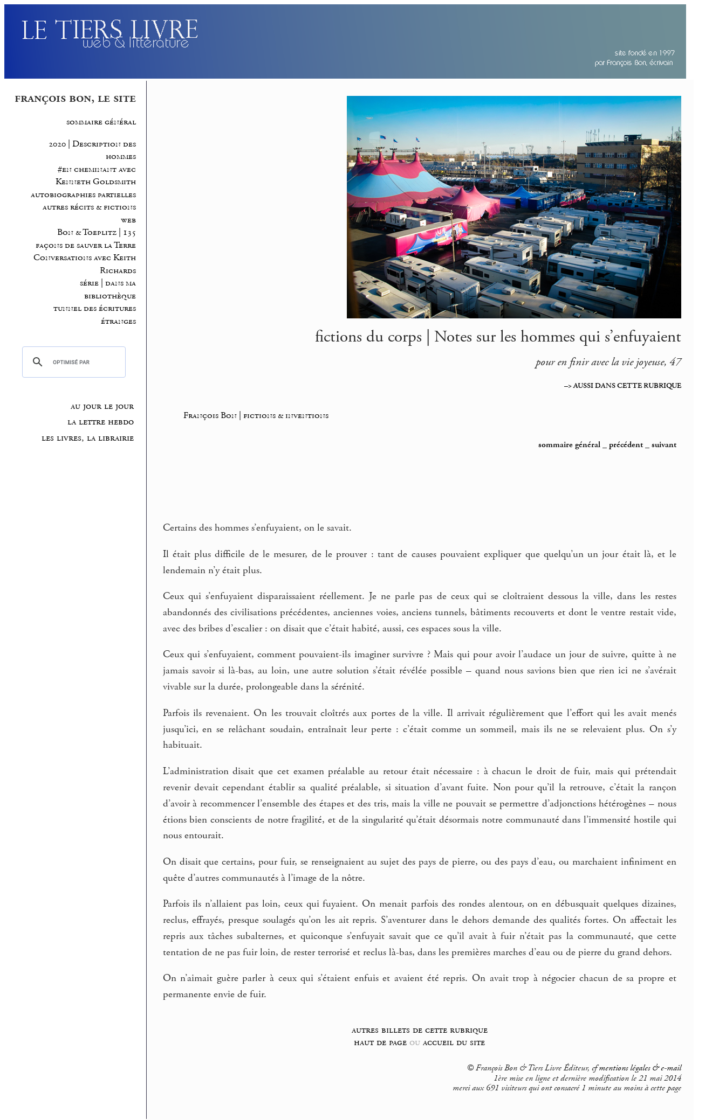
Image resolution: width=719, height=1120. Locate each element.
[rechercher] (72, 362)
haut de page (380, 1042)
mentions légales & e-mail (640, 1068)
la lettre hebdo (100, 422)
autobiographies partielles (83, 194)
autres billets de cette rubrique (420, 1030)
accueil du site (454, 1042)
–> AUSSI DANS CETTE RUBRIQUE (622, 386)
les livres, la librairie (88, 438)
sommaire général (101, 122)
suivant (664, 445)
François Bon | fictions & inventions (255, 415)
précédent (626, 445)
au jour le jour (102, 406)
